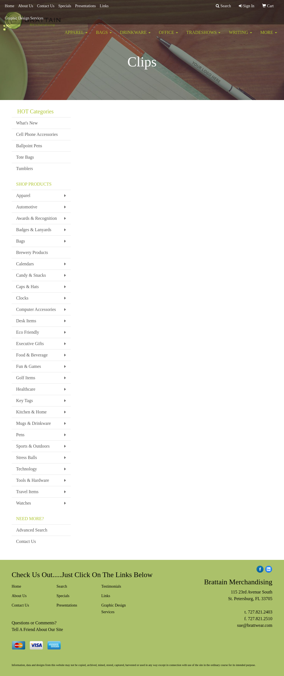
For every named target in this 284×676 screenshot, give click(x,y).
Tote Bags (25, 157)
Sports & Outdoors (33, 446)
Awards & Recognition (36, 218)
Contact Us (46, 6)
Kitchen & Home (31, 412)
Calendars (25, 263)
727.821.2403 (260, 612)
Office (168, 36)
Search (62, 586)
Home (9, 6)
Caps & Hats (27, 286)
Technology (26, 469)
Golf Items (25, 377)
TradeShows (203, 36)
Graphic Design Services (24, 18)
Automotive (26, 206)
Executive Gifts (30, 343)
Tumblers (24, 168)
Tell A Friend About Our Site (37, 629)
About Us (25, 6)
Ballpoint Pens (29, 145)
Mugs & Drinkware (33, 423)
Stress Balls (26, 457)
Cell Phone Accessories (37, 134)
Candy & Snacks (31, 275)
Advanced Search (31, 530)
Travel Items (27, 491)
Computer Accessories (36, 309)
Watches (23, 503)
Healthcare (25, 389)
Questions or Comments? (34, 622)
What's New (27, 123)
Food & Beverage (32, 355)
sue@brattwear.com (254, 625)
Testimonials (111, 586)
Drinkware (135, 36)
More (268, 36)
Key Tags (24, 400)
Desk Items (26, 320)
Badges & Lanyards (33, 229)
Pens (20, 434)
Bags (104, 36)
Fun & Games (28, 366)
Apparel (76, 36)
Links (104, 6)
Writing (240, 36)
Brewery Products (32, 252)
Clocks (22, 298)
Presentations (85, 6)
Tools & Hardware (32, 480)
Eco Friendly (27, 332)
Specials (64, 6)
